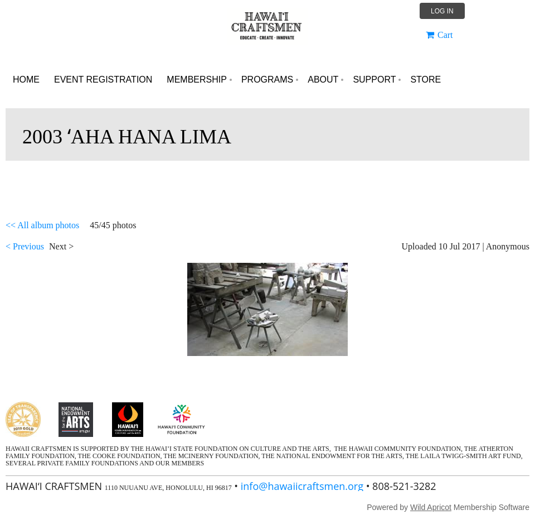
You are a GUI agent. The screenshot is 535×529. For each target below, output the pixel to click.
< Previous (25, 246)
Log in (442, 11)
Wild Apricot (430, 507)
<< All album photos (42, 225)
